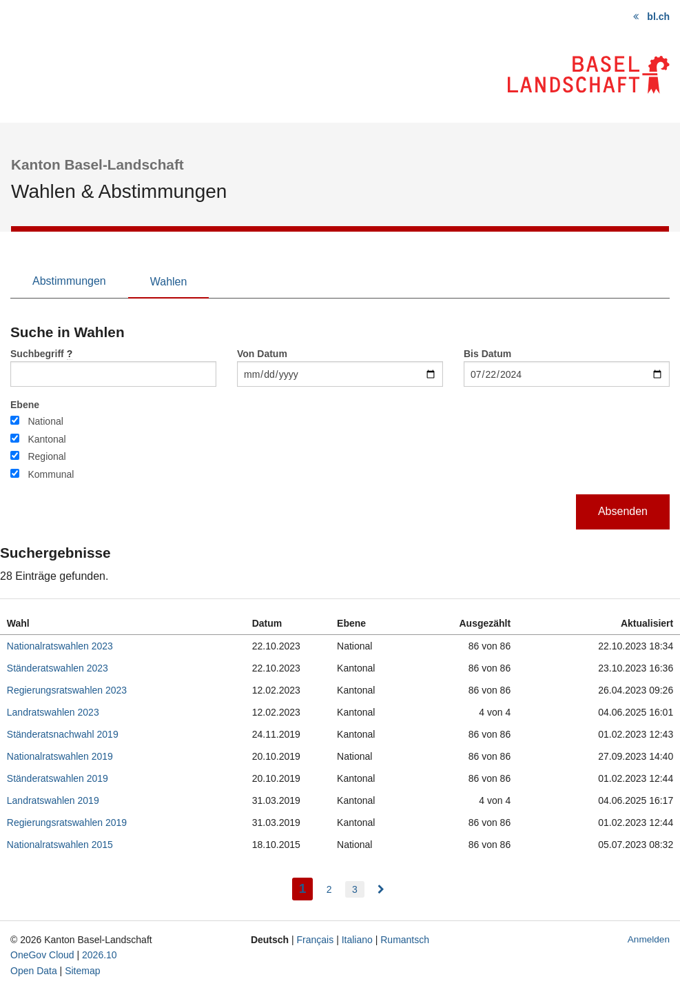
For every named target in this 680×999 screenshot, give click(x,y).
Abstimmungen (69, 281)
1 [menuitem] (306, 887)
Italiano (357, 939)
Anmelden (649, 939)
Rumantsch (404, 939)
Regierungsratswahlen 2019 (67, 822)
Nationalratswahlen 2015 (60, 844)
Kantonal (46, 439)
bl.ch (658, 16)
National (45, 421)
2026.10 (99, 954)
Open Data (33, 970)
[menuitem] (381, 889)
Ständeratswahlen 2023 (57, 668)
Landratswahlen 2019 (53, 800)
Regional (46, 456)
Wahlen (168, 281)
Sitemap (82, 970)
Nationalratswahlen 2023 (60, 646)
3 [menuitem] (355, 889)
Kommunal (51, 474)
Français (315, 939)
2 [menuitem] (329, 889)
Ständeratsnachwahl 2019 (63, 734)
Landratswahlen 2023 (53, 712)
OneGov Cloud (42, 954)
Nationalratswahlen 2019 (60, 756)
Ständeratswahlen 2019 (57, 778)
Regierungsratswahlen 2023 (67, 690)
